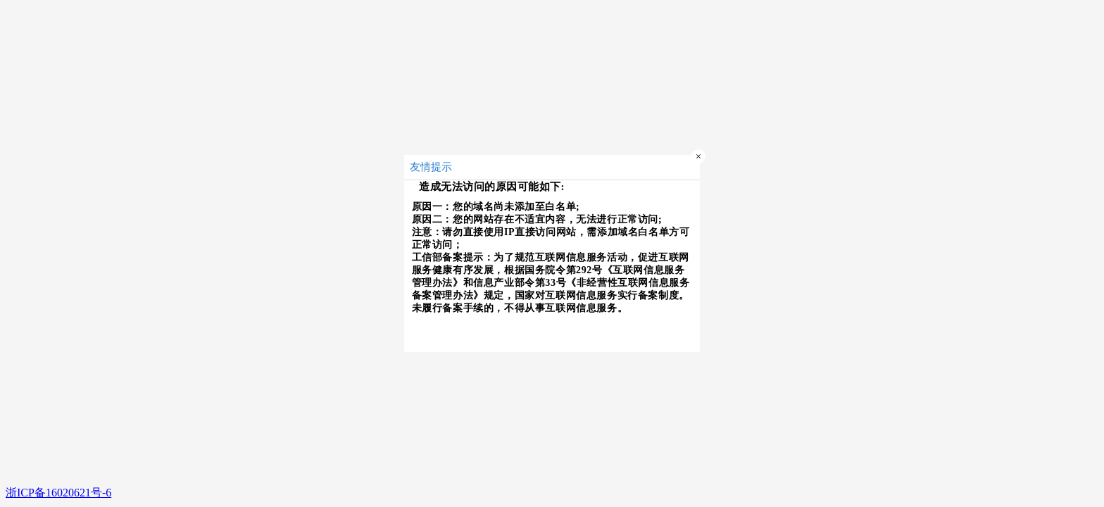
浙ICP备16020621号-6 (58, 493)
